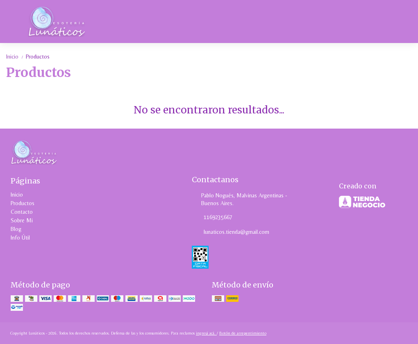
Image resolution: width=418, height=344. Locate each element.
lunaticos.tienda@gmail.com (230, 232)
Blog (16, 229)
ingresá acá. (206, 333)
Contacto (22, 211)
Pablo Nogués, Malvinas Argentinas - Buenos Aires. (240, 199)
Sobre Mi (22, 220)
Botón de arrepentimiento (242, 333)
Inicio (16, 56)
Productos (38, 56)
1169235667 (212, 217)
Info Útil (20, 237)
